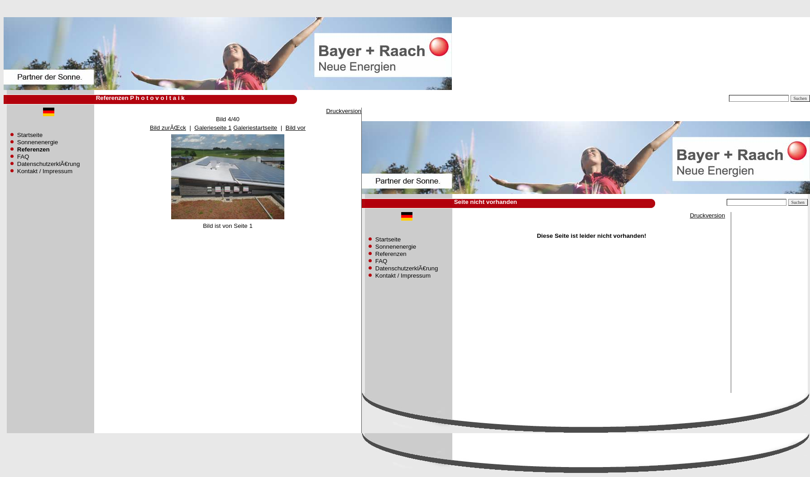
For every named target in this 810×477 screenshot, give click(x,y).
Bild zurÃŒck (168, 127)
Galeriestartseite (255, 127)
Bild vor (296, 127)
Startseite (30, 135)
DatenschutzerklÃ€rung (48, 164)
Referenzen (391, 253)
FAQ (23, 156)
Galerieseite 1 (212, 127)
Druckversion (343, 111)
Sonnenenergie (37, 142)
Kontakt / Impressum (44, 171)
